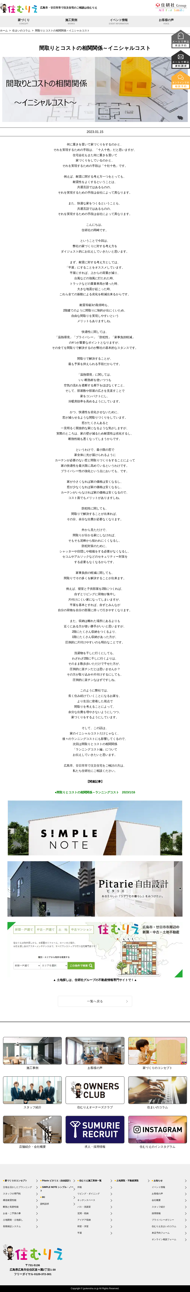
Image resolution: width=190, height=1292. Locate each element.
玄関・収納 (83, 1213)
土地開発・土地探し (13, 1220)
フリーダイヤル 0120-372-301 (33, 1274)
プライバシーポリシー (163, 1220)
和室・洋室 (83, 1226)
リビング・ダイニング (88, 1193)
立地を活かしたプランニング (17, 1187)
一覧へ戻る (95, 1001)
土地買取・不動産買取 (127, 1180)
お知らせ (158, 1180)
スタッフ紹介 (158, 1207)
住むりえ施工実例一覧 (90, 1180)
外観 (79, 1187)
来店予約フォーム (161, 1233)
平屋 (79, 1233)
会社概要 (156, 1200)
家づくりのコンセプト (16, 1180)
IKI (43, 1197)
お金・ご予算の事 (12, 1213)
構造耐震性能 (9, 1200)
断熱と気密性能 (11, 1207)
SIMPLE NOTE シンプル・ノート (56, 1189)
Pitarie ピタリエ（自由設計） (57, 1180)
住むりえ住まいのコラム (164, 1226)
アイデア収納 (84, 1220)
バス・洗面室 (84, 1207)
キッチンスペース (86, 1200)
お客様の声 (166, 21)
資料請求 (44, 1204)
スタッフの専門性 (12, 1193)
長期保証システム (12, 1226)
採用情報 (156, 1213)
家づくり (24, 21)
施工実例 (71, 21)
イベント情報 (119, 21)
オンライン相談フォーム (164, 1239)
